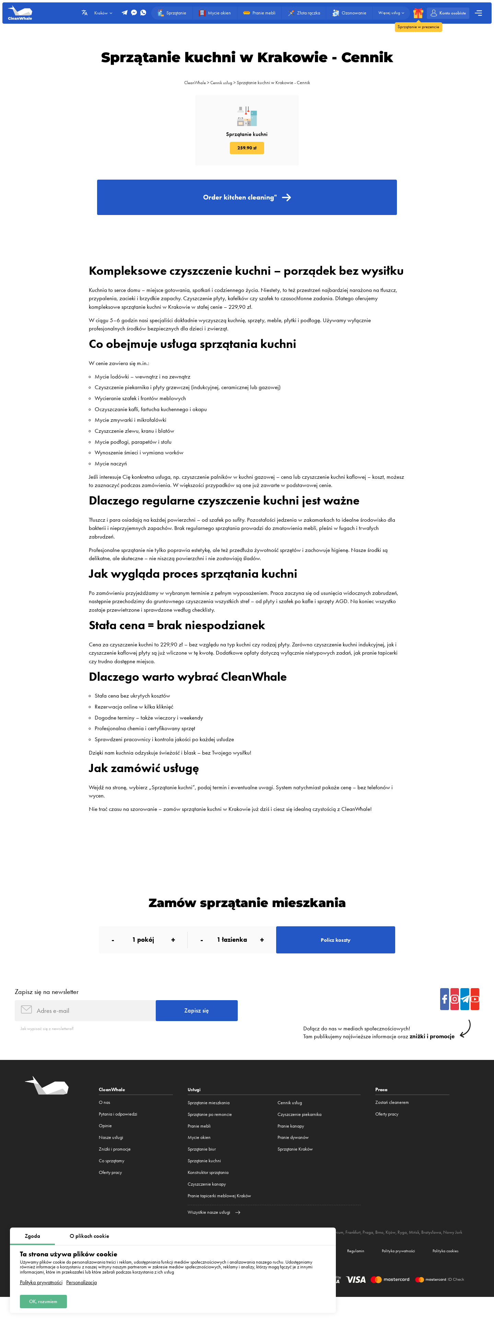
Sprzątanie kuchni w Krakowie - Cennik (275, 83)
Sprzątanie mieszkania (209, 1121)
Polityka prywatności (41, 1281)
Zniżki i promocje (115, 1168)
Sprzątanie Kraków (295, 1168)
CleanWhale (193, 83)
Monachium (341, 1251)
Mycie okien (199, 1156)
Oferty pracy (110, 1191)
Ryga (413, 1251)
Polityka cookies (442, 1275)
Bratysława (444, 1251)
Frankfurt (363, 1251)
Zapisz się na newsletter (47, 1008)
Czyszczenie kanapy (207, 1203)
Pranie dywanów (293, 1156)
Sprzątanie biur (202, 1168)
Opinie (105, 1145)
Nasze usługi (111, 1156)
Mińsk (426, 1251)
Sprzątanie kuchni (204, 1180)
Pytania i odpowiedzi (118, 1133)
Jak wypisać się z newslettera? (49, 1047)
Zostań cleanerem (392, 1121)
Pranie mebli (199, 1145)
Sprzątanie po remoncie (210, 1133)
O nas (104, 1121)
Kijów (401, 1251)
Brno (390, 1251)
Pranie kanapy (291, 1145)
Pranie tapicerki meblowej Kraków (219, 1215)
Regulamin (342, 1275)
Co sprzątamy (111, 1180)
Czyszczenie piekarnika (299, 1133)
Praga (378, 1251)
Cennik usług (222, 83)
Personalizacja (81, 1281)
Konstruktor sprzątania (208, 1191)
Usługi (194, 1109)
